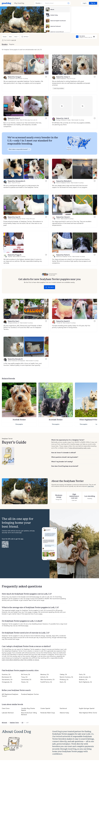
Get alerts (49, 287)
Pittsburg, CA (64, 679)
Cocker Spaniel (45, 708)
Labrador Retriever (8, 713)
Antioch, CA (44, 677)
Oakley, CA (63, 674)
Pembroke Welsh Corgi (47, 713)
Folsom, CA (24, 682)
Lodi (27, 722)
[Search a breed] (57, 3)
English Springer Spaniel (86, 708)
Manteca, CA (44, 674)
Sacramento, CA (7, 679)
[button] (13, 65)
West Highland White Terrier (88, 713)
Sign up (93, 3)
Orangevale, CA (7, 682)
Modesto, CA (83, 679)
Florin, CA (82, 674)
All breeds (4, 722)
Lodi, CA (13, 40)
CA (22, 722)
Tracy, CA (24, 677)
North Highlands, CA (85, 682)
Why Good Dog (19, 3)
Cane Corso (5, 708)
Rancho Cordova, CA (66, 677)
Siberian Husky (64, 713)
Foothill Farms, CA (46, 682)
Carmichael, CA (26, 679)
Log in (84, 3)
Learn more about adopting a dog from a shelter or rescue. (20, 660)
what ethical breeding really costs (79, 448)
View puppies (19, 424)
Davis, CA (63, 682)
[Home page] (6, 3)
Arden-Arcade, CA (85, 677)
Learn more (90, 486)
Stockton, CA (6, 674)
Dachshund (63, 708)
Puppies (11, 44)
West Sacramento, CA (47, 679)
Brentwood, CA (6, 677)
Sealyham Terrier (14, 722)
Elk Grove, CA (25, 674)
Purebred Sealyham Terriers (30, 694)
